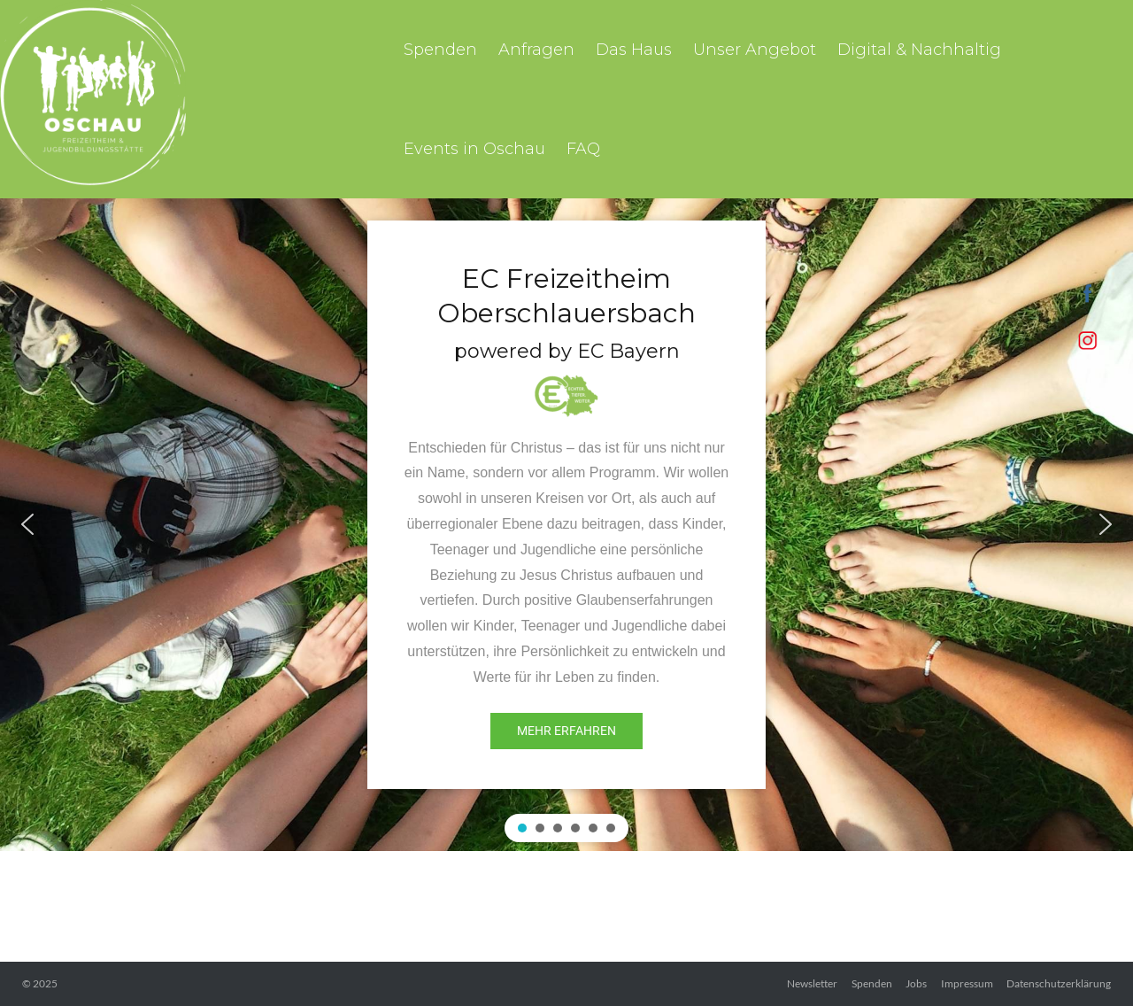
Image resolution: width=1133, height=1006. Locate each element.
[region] (566, 524)
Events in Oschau (474, 149)
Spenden (440, 49)
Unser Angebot (754, 49)
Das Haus (634, 49)
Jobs (916, 983)
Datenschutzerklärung (1058, 983)
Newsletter (812, 983)
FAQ (583, 149)
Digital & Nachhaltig (919, 49)
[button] (27, 524)
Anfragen (536, 49)
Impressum (967, 983)
